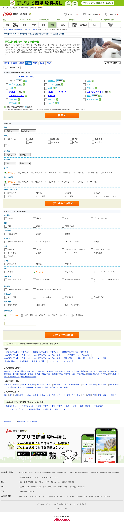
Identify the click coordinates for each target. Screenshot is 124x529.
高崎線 (54, 374)
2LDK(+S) (98, 139)
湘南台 (42, 395)
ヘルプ (55, 504)
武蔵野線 (75, 371)
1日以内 (42, 315)
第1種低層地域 (10, 361)
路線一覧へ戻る (12, 68)
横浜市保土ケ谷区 (60, 384)
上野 (63, 395)
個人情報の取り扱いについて (28, 477)
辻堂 (79, 395)
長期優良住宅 (99, 297)
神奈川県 (14, 63)
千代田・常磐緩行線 (42, 374)
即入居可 (39, 272)
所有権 (10, 272)
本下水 (10, 196)
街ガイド (73, 496)
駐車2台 (39, 193)
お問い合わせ (63, 504)
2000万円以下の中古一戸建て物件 (47, 355)
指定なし (11, 173)
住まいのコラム (82, 496)
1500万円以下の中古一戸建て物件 (17, 355)
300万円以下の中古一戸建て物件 (16, 352)
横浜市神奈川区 (75, 384)
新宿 (68, 395)
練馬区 (49, 384)
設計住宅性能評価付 (44, 279)
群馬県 (49, 63)
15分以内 (79, 182)
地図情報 (107, 496)
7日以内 (66, 315)
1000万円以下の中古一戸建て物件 (75, 352)
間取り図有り (13, 305)
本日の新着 (29, 315)
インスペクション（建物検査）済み (106, 281)
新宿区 (84, 384)
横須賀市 (31, 384)
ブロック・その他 (100, 218)
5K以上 (10, 145)
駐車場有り (12, 193)
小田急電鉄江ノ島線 (62, 371)
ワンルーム (12, 139)
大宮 (16, 395)
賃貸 (74, 406)
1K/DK (31, 139)
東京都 (6, 63)
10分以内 (65, 182)
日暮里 (113, 395)
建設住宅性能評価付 (72, 279)
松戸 (58, 395)
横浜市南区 (39, 387)
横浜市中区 (40, 384)
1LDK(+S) (55, 139)
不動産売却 (23, 491)
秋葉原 (12, 81)
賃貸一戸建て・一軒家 (41, 482)
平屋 (9, 226)
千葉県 (28, 63)
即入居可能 (24, 361)
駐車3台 (68, 264)
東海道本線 (108, 371)
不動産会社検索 (35, 409)
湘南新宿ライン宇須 (45, 371)
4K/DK (75, 142)
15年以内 (66, 173)
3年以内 (25, 173)
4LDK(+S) (98, 142)
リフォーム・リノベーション (105, 196)
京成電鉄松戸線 (93, 374)
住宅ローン (81, 487)
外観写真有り (41, 305)
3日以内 (54, 315)
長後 (84, 395)
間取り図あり (69, 358)
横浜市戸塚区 (102, 384)
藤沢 (6, 395)
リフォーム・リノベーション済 (61, 361)
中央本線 (104, 374)
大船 (53, 395)
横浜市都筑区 (11, 387)
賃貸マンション (56, 482)
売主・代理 (40, 196)
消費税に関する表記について (49, 477)
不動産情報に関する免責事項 (27, 421)
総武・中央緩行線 (79, 374)
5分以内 (38, 182)
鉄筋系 (10, 218)
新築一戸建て (43, 406)
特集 (20, 496)
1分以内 (25, 182)
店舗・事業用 (85, 406)
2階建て (68, 193)
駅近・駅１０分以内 (85, 358)
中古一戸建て (57, 406)
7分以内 (51, 182)
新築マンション (12, 406)
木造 (66, 218)
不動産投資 (98, 406)
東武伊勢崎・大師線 (28, 377)
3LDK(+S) (55, 142)
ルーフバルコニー (72, 253)
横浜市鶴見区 (28, 387)
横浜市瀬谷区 (114, 384)
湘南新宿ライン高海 (11, 371)
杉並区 (66, 387)
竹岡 (94, 395)
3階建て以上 (69, 226)
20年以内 (80, 173)
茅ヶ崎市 (7, 384)
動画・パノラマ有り (72, 305)
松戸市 (59, 387)
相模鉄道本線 (14, 377)
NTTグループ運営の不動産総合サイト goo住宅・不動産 (23, 8)
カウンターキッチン (15, 242)
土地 (67, 406)
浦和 (99, 395)
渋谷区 (23, 384)
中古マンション (28, 406)
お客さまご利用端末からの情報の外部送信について (52, 472)
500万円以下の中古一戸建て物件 (45, 352)
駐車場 (64, 482)
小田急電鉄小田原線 (95, 371)
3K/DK (31, 142)
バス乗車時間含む (14, 184)
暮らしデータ (60, 409)
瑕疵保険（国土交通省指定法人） (49, 289)
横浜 (11, 395)
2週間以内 (79, 315)
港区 (19, 387)
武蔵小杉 (106, 395)
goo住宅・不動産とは (26, 472)
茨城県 (35, 63)
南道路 (38, 234)
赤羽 (21, 395)
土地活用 (31, 491)
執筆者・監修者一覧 (95, 496)
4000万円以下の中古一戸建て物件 (17, 358)
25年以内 (94, 173)
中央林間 (28, 395)
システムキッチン (43, 242)
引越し (26, 496)
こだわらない (13, 315)
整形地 (67, 234)
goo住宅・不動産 (7, 472)
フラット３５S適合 (43, 297)
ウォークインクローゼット (75, 249)
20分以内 (93, 182)
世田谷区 (16, 384)
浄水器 (96, 242)
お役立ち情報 (6, 496)
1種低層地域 (12, 234)
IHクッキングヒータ (72, 242)
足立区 (52, 387)
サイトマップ (74, 504)
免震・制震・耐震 (14, 279)
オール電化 (69, 196)
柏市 (46, 387)
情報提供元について (10, 421)
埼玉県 (21, 63)
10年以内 (52, 173)
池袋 (48, 395)
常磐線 (15, 374)
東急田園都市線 (64, 374)
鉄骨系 (38, 218)
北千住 (35, 395)
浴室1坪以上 (12, 256)
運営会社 (83, 504)
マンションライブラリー (15, 409)
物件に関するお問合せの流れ (79, 472)
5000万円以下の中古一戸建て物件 (47, 358)
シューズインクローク (102, 249)
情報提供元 (94, 472)
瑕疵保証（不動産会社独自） (19, 289)
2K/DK (75, 139)
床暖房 (38, 253)
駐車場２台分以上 (39, 361)
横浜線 (83, 371)
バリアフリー (70, 272)
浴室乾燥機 (98, 253)
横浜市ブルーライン (28, 371)
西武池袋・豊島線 (26, 374)
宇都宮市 (92, 384)
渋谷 (73, 395)
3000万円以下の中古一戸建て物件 (77, 355)
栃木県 (42, 63)
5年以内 (38, 173)
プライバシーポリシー (44, 504)
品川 (89, 395)
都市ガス (97, 193)
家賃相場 (47, 409)
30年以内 (108, 173)
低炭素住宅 (69, 297)
